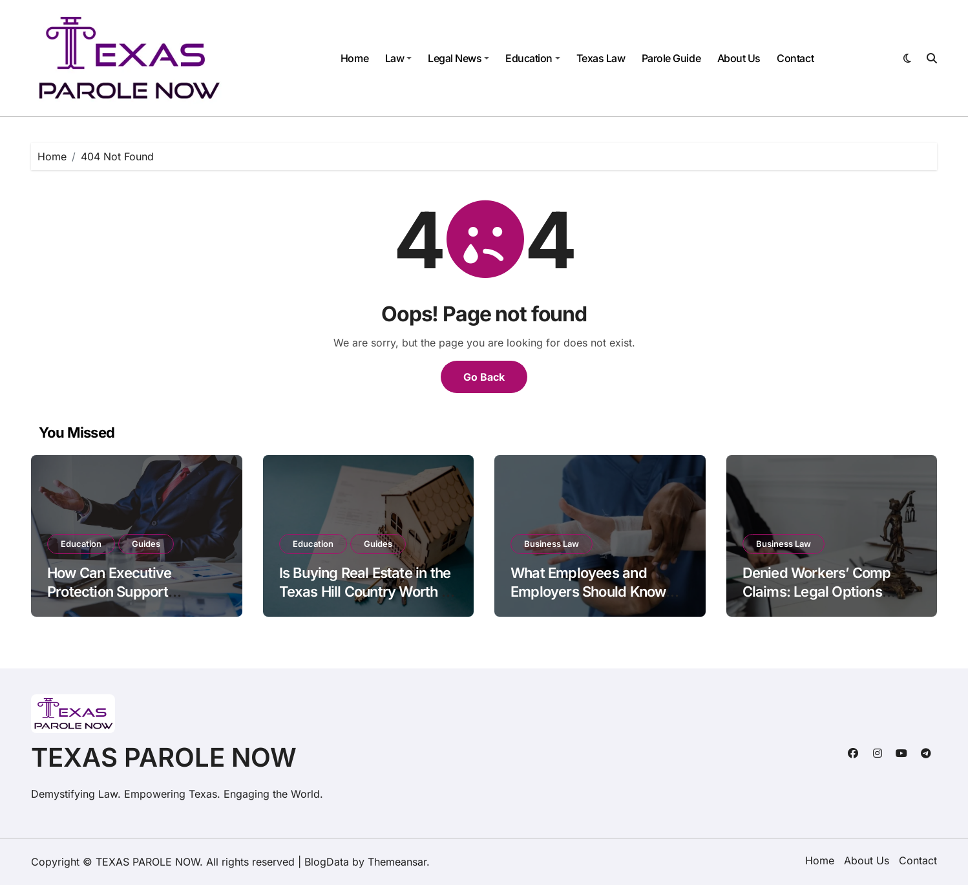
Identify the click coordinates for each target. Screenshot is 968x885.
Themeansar (397, 861)
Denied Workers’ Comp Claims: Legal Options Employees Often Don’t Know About (816, 600)
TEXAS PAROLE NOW (164, 757)
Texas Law (601, 58)
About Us (739, 58)
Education (532, 58)
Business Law (551, 543)
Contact (795, 58)
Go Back (484, 376)
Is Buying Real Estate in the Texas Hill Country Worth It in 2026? (365, 591)
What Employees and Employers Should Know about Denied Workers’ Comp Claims (588, 600)
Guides (146, 543)
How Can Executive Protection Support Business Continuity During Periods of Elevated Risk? (133, 600)
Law (398, 58)
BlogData (326, 861)
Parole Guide (671, 58)
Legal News (458, 58)
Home (354, 58)
